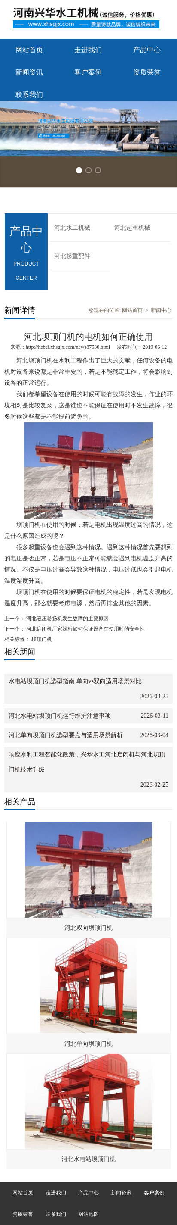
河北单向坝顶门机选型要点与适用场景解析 (66, 735)
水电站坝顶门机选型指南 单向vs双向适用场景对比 (75, 681)
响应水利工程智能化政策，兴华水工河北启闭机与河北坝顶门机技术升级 (87, 762)
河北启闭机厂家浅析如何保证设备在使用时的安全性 (85, 629)
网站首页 (29, 49)
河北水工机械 (72, 228)
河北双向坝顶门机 (88, 928)
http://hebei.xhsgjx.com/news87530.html (68, 347)
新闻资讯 (29, 72)
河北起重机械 (132, 228)
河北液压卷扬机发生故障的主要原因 (67, 619)
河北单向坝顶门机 (88, 1044)
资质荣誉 (147, 72)
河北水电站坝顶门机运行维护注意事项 (60, 715)
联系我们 (29, 94)
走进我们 (88, 49)
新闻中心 (161, 310)
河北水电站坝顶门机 (88, 1159)
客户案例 (88, 72)
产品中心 (147, 49)
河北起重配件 (72, 256)
